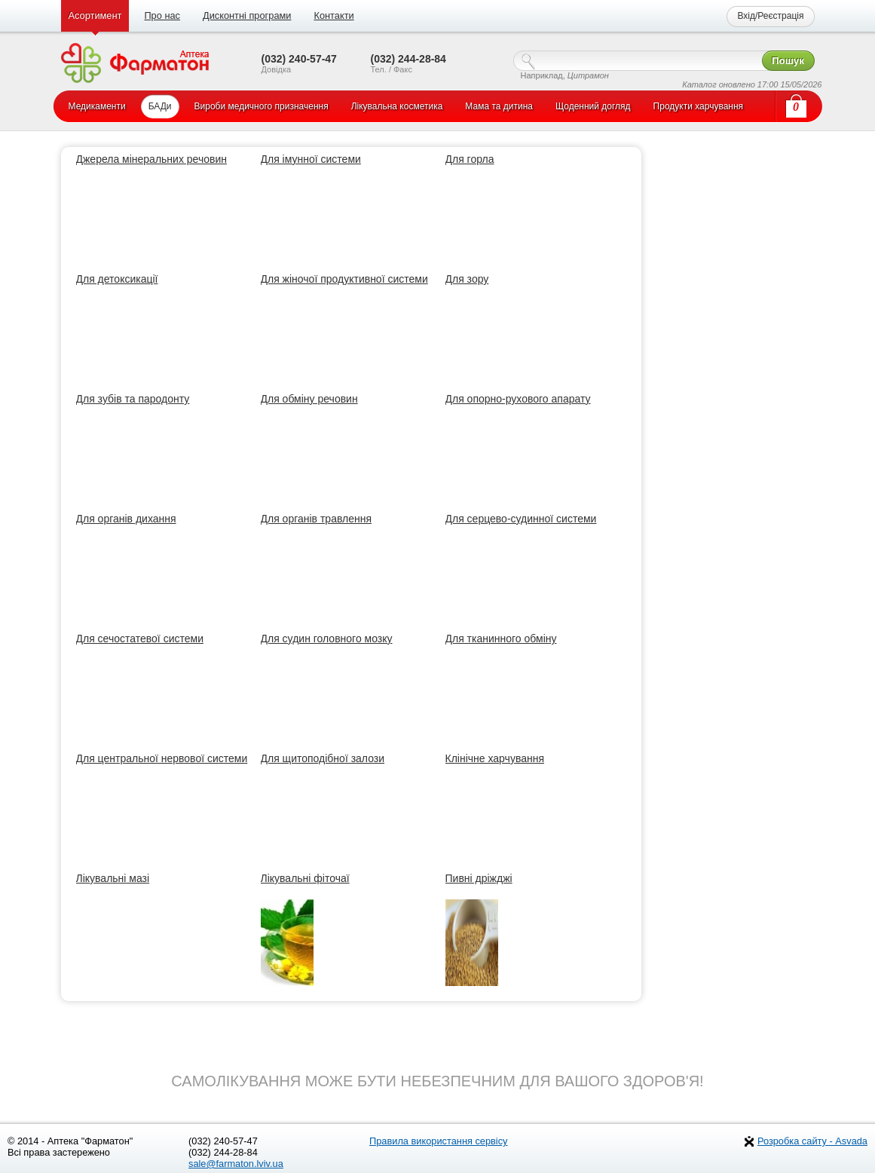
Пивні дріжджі (478, 878)
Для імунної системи (311, 159)
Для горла (469, 159)
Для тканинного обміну (501, 638)
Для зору (467, 279)
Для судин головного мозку (327, 638)
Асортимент (95, 15)
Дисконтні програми (247, 15)
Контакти (333, 15)
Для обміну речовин (309, 399)
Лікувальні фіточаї (305, 878)
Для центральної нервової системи (162, 758)
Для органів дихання (126, 519)
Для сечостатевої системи (139, 638)
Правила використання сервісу (438, 1141)
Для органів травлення (316, 519)
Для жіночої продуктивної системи (344, 279)
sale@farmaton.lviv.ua (235, 1163)
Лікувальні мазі (113, 878)
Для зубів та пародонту (133, 399)
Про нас (162, 15)
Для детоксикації (117, 279)
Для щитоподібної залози (323, 758)
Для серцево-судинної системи (521, 519)
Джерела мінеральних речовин (152, 159)
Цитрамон (588, 75)
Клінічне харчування (495, 758)
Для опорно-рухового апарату (518, 399)
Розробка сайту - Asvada (812, 1141)
